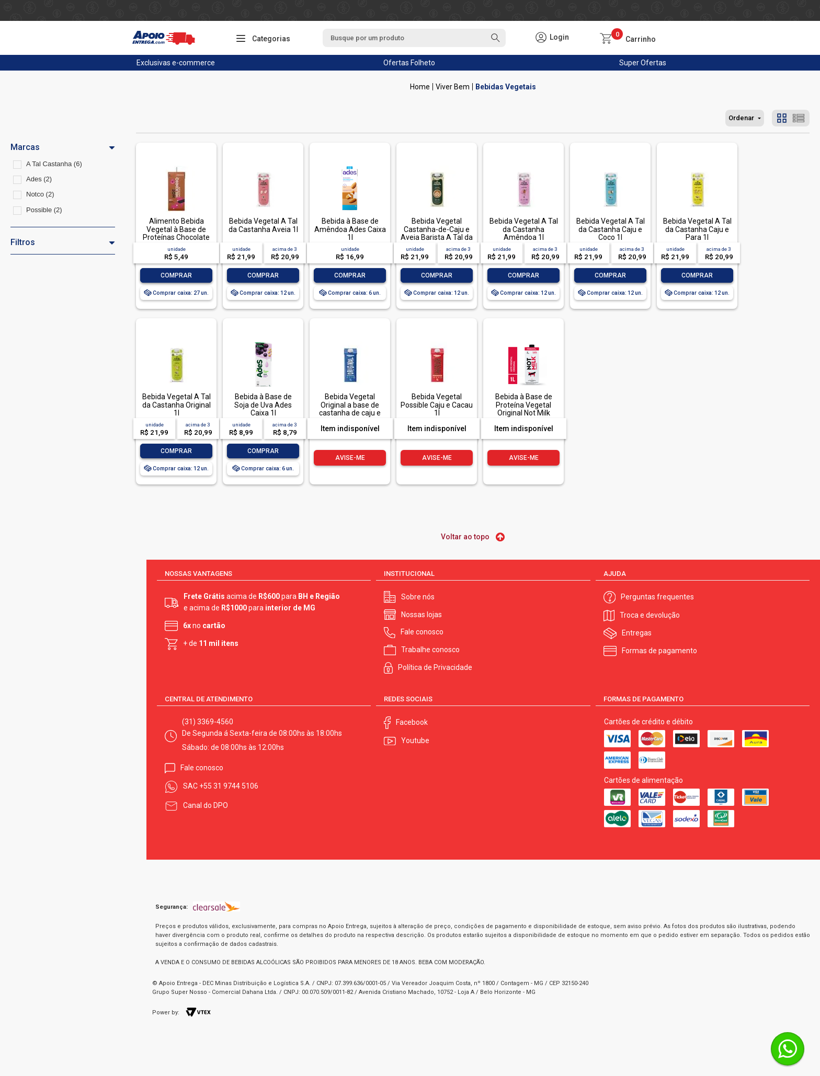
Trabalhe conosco (430, 649)
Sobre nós (418, 597)
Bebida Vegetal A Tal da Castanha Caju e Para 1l (697, 229)
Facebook (412, 722)
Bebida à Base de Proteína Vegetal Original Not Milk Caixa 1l (523, 408)
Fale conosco (422, 632)
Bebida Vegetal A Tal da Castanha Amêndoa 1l (523, 229)
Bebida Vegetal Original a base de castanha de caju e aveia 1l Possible (350, 408)
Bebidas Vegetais (505, 86)
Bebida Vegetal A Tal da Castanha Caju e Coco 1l (610, 229)
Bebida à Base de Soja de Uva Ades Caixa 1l (263, 404)
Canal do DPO (205, 805)
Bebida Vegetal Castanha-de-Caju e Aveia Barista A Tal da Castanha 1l (437, 233)
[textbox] (414, 38)
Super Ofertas (642, 63)
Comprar (176, 275)
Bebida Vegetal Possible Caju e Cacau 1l (437, 404)
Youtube (415, 740)
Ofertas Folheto (409, 63)
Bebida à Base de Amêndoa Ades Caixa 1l (350, 229)
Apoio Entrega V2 (420, 86)
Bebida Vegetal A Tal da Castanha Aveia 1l (263, 225)
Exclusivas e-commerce (175, 63)
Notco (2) (40, 194)
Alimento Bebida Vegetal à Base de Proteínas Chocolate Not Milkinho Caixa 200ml (176, 237)
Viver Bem (453, 86)
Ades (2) (39, 179)
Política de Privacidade (435, 667)
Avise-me (350, 457)
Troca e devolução (650, 615)
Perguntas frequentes (657, 597)
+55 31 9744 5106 (228, 786)
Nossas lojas (421, 614)
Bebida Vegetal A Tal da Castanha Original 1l (176, 404)
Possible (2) (44, 210)
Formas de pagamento (659, 650)
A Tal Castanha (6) (54, 164)
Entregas (637, 633)
